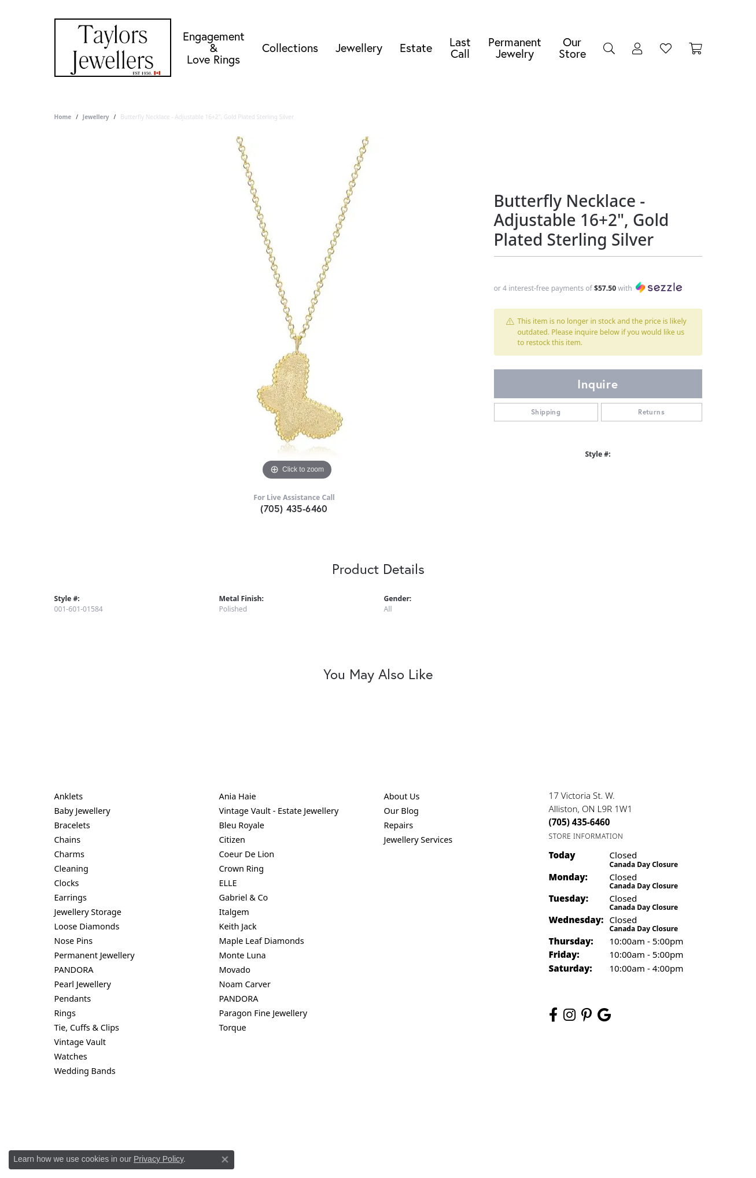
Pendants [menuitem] (72, 998)
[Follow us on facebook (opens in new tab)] (553, 1015)
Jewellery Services (418, 839)
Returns (651, 412)
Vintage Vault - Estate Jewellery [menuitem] (279, 810)
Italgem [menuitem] (234, 911)
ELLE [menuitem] (228, 882)
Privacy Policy (321, 1118)
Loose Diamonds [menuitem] (87, 926)
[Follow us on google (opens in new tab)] (604, 1015)
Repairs (399, 825)
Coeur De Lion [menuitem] (247, 854)
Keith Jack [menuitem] (238, 926)
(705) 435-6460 (294, 508)
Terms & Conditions (389, 1118)
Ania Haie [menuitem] (237, 796)
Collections (290, 47)
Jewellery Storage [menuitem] (87, 911)
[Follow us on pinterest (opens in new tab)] (586, 1015)
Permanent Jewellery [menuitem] (94, 955)
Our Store (572, 47)
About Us (402, 796)
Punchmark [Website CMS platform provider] (398, 1155)
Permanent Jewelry (514, 47)
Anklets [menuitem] (68, 796)
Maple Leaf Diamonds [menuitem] (261, 940)
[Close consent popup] (225, 1159)
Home (63, 117)
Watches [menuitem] (70, 1056)
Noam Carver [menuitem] (245, 984)
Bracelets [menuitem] (72, 825)
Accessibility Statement (475, 1118)
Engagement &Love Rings (214, 47)
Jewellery (358, 47)
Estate (416, 47)
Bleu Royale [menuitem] (241, 825)
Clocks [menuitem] (66, 882)
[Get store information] (586, 836)
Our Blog (401, 810)
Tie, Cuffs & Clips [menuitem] (87, 1027)
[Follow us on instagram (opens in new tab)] (569, 1015)
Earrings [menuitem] (70, 897)
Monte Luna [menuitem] (242, 955)
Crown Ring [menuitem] (241, 868)
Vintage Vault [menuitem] (80, 1041)
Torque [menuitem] (232, 1027)
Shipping (545, 412)
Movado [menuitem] (234, 969)
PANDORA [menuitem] (74, 969)
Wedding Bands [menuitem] (85, 1070)
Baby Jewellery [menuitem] (82, 810)
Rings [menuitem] (65, 1012)
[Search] (609, 48)
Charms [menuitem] (69, 854)
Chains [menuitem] (67, 839)
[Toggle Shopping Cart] (695, 48)
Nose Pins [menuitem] (73, 940)
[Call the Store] (579, 822)
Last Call (460, 47)
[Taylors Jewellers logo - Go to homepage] (116, 47)
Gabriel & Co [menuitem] (243, 897)
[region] (297, 309)
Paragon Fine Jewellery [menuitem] (263, 1012)
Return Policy (263, 1118)
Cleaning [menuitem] (71, 868)
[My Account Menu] (637, 48)
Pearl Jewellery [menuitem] (82, 984)
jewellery (96, 117)
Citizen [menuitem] (232, 839)
